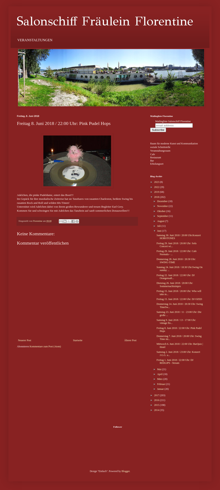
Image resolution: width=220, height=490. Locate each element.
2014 (157, 410)
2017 (157, 395)
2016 (157, 400)
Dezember (162, 201)
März (160, 379)
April (160, 374)
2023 (157, 182)
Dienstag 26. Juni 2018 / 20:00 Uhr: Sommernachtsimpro (175, 284)
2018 (157, 197)
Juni (159, 230)
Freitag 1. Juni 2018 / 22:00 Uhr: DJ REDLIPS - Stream (175, 361)
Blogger (126, 471)
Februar (161, 384)
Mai (159, 369)
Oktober (161, 211)
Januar (160, 388)
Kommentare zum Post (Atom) (45, 346)
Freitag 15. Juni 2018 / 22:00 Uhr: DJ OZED (179, 299)
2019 (157, 191)
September (163, 216)
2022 (157, 187)
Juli (159, 225)
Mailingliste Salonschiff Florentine (173, 121)
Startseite (77, 340)
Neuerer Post (24, 340)
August (161, 221)
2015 (157, 405)
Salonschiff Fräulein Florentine (105, 21)
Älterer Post (130, 340)
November (163, 206)
